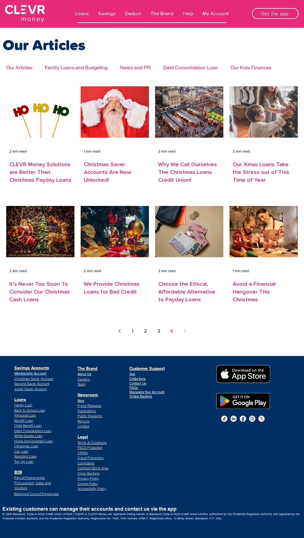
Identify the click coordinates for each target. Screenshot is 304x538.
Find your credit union (152, 409)
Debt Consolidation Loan (190, 68)
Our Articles (19, 68)
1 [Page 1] (132, 331)
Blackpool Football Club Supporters (157, 418)
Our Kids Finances (250, 68)
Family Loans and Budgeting (76, 68)
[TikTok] (224, 419)
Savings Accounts (31, 367)
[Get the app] (275, 13)
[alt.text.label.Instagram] (252, 419)
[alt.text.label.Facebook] (243, 419)
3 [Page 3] (158, 331)
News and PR (135, 68)
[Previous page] (119, 331)
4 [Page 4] (171, 331)
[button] (81, 13)
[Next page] (184, 331)
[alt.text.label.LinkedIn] (233, 419)
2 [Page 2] (145, 331)
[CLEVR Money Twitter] (261, 419)
